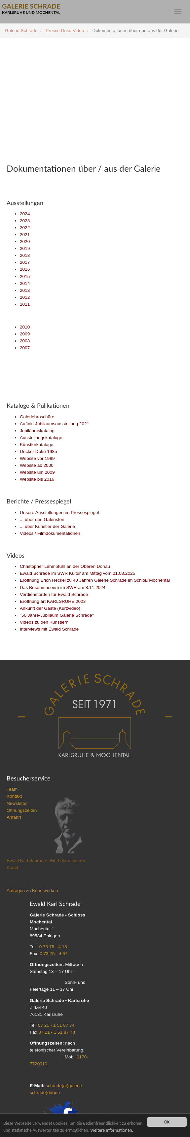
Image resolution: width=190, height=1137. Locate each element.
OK (167, 1122)
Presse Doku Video (65, 30)
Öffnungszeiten (22, 810)
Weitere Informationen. (111, 1130)
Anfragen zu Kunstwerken (32, 890)
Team (12, 789)
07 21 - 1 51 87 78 (56, 1032)
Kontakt (14, 796)
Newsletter (17, 803)
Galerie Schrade (21, 30)
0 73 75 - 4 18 (53, 946)
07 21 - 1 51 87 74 (56, 1025)
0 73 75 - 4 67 (53, 953)
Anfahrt (14, 817)
